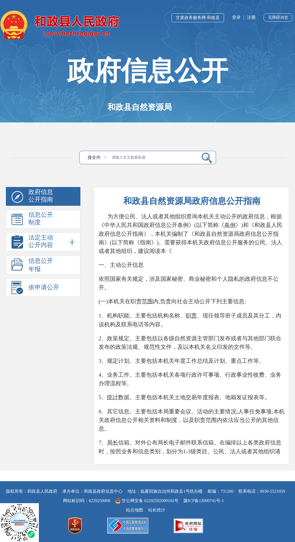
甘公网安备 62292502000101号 (147, 500)
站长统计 (156, 510)
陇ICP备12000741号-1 (204, 500)
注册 (251, 17)
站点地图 (134, 510)
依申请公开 (43, 287)
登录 (236, 17)
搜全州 (94, 157)
